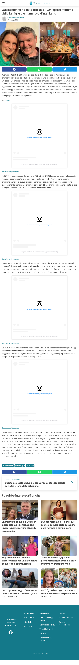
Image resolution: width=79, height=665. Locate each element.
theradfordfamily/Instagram (10, 172)
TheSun (7, 100)
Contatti (28, 622)
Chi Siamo (29, 617)
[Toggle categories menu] (3, 3)
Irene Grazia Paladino (16, 18)
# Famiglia (20, 465)
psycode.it (29, 626)
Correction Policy (47, 625)
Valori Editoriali (46, 629)
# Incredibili (7, 465)
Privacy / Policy (66, 617)
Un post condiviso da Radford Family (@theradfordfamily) (39, 164)
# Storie (30, 465)
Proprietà (44, 633)
